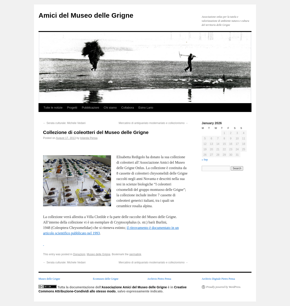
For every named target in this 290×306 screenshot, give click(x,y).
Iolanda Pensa (89, 138)
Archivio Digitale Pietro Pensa (218, 278)
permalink (135, 254)
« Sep (205, 159)
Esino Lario (145, 107)
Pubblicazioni (90, 107)
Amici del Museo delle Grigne (86, 15)
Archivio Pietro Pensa (159, 278)
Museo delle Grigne (98, 254)
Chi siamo (110, 107)
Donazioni (79, 254)
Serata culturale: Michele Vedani (64, 123)
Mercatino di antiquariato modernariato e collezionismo (153, 123)
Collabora (127, 107)
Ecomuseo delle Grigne (105, 278)
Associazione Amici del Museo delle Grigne (134, 287)
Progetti (72, 107)
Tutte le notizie (53, 107)
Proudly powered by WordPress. (223, 287)
